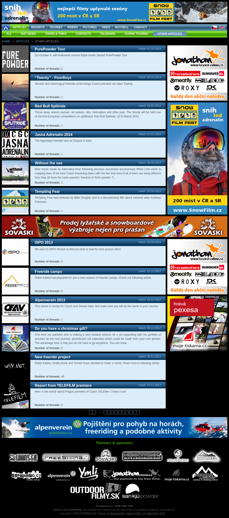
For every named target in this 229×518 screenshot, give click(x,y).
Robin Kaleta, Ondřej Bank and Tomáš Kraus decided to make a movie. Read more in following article (97, 363)
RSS (162, 513)
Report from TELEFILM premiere (63, 385)
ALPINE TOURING (136, 33)
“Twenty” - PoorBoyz (53, 78)
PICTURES (90, 27)
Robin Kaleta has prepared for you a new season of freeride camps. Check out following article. (93, 277)
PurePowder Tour (50, 49)
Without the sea (48, 163)
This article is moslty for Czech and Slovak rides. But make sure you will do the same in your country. (97, 306)
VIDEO (106, 27)
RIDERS (72, 27)
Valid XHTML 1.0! (135, 513)
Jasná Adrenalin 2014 (54, 135)
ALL (9, 33)
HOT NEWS (28, 33)
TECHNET (56, 27)
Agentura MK (117, 513)
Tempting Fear (47, 191)
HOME (6, 41)
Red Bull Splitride (50, 106)
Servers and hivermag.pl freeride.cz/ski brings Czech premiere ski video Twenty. (84, 83)
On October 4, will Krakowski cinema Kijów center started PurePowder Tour (81, 55)
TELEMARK (108, 33)
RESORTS (38, 27)
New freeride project (52, 357)
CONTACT (140, 27)
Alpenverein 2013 (50, 300)
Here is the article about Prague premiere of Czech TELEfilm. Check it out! (80, 391)
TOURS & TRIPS (55, 33)
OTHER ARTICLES (170, 33)
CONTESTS (83, 33)
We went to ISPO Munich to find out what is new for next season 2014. (78, 249)
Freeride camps (48, 272)
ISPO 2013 (44, 242)
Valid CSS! (152, 513)
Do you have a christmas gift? (61, 329)
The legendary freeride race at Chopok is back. (63, 140)
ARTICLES (19, 27)
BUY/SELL (122, 27)
